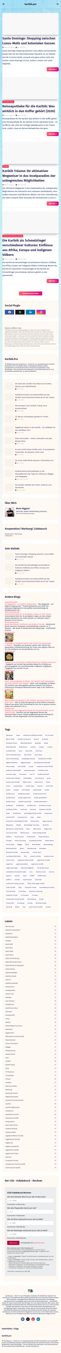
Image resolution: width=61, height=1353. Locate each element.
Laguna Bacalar (47, 821)
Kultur (39, 817)
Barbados (45, 739)
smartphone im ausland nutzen (16, 872)
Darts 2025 (28, 751)
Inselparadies (17, 786)
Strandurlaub (27, 880)
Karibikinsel (20, 805)
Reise (27, 844)
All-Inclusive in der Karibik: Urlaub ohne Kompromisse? (31, 407)
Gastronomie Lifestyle (13, 778)
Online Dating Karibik (39, 833)
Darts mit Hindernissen (13, 755)
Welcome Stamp (41, 903)
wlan (24, 907)
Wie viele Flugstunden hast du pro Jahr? (22, 1208)
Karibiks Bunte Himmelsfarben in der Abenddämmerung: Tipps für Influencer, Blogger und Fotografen (34, 474)
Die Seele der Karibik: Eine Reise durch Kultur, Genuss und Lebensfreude (33, 385)
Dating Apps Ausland (28, 759)
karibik (5, 166)
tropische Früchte (12, 895)
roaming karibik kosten (13, 856)
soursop (51, 872)
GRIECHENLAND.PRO (12, 612)
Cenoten (50, 747)
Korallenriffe (10, 817)
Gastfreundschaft (43, 774)
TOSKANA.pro (10, 670)
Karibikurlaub (31, 805)
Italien (8, 790)
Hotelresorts (39, 782)
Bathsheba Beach (26, 743)
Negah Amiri (48, 829)
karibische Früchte (45, 805)
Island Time (49, 786)
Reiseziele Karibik (12, 852)
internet (40, 786)
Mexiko (18, 825)
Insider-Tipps (30, 786)
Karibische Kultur (11, 809)
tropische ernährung (35, 891)
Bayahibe (38, 743)
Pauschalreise (19, 837)
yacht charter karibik (35, 907)
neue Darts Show (11, 833)
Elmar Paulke (10, 766)
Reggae (19, 844)
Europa (31, 766)
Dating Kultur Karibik (45, 759)
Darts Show (38, 755)
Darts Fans (38, 751)
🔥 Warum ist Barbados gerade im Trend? (31, 417)
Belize (46, 743)
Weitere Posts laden (30, 293)
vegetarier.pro (10, 651)
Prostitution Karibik (35, 841)
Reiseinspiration (11, 848)
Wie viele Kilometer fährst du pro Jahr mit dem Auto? (26, 1197)
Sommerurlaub (41, 872)
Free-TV (32, 774)
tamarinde (38, 880)
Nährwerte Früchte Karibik (14, 829)
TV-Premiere (25, 895)
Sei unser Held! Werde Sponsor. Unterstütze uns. (34, 460)
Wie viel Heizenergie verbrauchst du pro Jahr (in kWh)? (27, 1230)
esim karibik (22, 766)
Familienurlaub (43, 770)
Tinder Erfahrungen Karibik (36, 883)
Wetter (17, 907)
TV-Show (35, 895)
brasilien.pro (9, 708)
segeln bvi (9, 864)
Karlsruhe (23, 809)
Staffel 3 (9, 880)
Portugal (9, 841)
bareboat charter (11, 743)
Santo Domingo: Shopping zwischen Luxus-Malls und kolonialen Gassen (34, 555)
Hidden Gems (27, 782)
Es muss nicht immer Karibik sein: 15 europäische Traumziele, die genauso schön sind (35, 450)
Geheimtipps (28, 778)
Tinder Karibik (10, 887)
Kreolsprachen (22, 817)
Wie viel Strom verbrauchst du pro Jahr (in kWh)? (25, 1219)
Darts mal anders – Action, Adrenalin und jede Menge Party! (33, 439)
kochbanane (17, 813)
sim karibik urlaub (43, 868)
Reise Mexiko (36, 844)
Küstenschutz (35, 821)
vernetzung (20, 903)
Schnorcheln (10, 860)
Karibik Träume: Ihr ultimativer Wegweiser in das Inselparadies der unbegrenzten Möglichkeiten (28, 175)
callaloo (33, 747)
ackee (18, 735)
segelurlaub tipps (12, 868)
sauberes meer (49, 856)
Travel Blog (22, 891)
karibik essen (10, 794)
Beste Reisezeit (11, 747)
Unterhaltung (31, 899)
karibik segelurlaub (24, 798)
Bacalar (36, 739)
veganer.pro (9, 689)
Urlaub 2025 (10, 903)
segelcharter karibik (43, 860)
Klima (8, 813)
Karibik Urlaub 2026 (24, 801)
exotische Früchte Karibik (45, 766)
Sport (25, 876)
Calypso (41, 747)
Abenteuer (9, 735)
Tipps (20, 887)
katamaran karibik (45, 809)
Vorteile (30, 903)
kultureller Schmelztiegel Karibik (16, 821)
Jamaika (16, 790)
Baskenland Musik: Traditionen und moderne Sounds (24, 624)
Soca (31, 872)
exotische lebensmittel (13, 770)
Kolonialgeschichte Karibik (32, 813)
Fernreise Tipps (8, 102)
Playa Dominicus (44, 837)
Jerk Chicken (26, 790)
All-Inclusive (49, 735)
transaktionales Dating (46, 887)
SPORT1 (32, 876)
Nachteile (46, 825)
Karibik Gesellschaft (39, 794)
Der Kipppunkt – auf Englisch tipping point (20, 604)
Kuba (32, 817)
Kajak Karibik (37, 790)
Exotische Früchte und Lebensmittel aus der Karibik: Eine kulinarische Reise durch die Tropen (34, 396)
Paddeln (8, 837)
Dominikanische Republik (42, 762)
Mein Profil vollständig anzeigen (25, 513)
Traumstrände (10, 891)
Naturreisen (37, 829)
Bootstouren (23, 747)
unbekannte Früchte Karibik (15, 899)
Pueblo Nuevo (49, 841)
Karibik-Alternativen (40, 801)
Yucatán (48, 907)
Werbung (9, 907)
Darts (20, 751)
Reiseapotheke (48, 844)
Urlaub (41, 899)
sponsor (17, 876)
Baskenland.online (12, 622)
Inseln (8, 786)
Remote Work (25, 852)
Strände (17, 880)
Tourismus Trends (30, 887)
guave (49, 778)
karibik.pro (9, 805)
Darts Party (27, 755)
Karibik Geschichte (24, 794)
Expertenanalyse (29, 770)
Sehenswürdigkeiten (27, 868)
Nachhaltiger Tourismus (31, 825)
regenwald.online (11, 602)
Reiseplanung (31, 848)
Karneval (33, 809)
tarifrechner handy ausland (15, 883)
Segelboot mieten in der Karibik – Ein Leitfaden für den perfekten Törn (35, 428)
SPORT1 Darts (42, 876)
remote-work (37, 852)
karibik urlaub (10, 801)
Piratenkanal (31, 837)
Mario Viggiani (9, 47)
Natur (28, 829)
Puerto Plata (10, 844)
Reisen (22, 848)
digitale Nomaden (12, 762)
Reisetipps (42, 848)
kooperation (48, 813)
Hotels (48, 782)
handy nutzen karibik (13, 782)
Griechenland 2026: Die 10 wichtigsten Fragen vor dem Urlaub (28, 614)
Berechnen (13, 1243)
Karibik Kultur (10, 798)
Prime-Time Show (20, 841)
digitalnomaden (26, 762)
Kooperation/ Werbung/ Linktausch (13, 535)
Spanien (8, 876)
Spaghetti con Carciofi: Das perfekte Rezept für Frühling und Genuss (30, 662)
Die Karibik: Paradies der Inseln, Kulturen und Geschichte (33, 486)
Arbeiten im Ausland (24, 739)
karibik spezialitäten (40, 798)
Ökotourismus (24, 833)
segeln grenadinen (22, 864)
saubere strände (35, 856)
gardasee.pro (10, 632)
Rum (25, 856)
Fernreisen (22, 774)
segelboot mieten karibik (26, 860)
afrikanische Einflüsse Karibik (12, 236)
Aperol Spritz (10, 739)
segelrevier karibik (37, 864)
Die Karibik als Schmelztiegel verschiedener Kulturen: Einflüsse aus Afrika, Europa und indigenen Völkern (32, 567)
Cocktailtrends (11, 751)
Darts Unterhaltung (12, 759)
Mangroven (9, 825)
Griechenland (39, 778)
